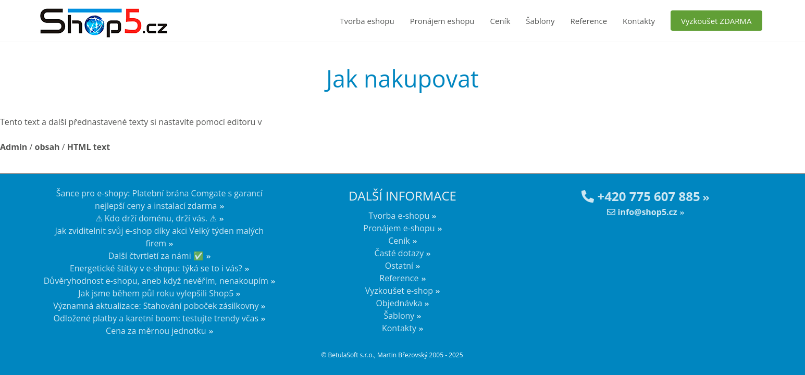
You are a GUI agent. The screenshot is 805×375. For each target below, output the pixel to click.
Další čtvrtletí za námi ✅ (156, 255)
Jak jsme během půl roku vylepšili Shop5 (155, 293)
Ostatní (399, 265)
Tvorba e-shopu (399, 215)
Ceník (500, 21)
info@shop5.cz (642, 212)
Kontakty (639, 21)
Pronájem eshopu (442, 21)
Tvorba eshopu (367, 21)
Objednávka (399, 303)
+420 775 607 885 (640, 196)
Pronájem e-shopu (399, 228)
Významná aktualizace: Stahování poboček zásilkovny (155, 305)
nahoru (789, 349)
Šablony (540, 21)
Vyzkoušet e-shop (399, 290)
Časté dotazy (399, 253)
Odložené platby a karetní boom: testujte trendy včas (156, 318)
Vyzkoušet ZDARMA (716, 21)
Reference (589, 21)
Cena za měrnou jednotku (156, 330)
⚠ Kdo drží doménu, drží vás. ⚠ (156, 218)
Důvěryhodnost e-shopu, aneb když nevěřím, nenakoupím (156, 280)
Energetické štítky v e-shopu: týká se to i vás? (156, 268)
